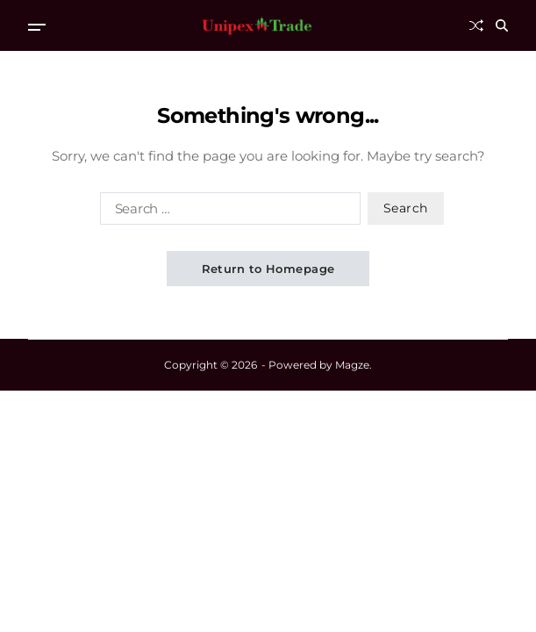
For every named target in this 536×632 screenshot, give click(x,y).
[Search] (502, 25)
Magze (352, 364)
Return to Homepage (268, 269)
